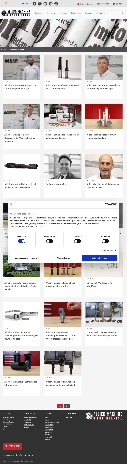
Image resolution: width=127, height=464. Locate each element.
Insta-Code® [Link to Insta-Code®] (27, 420)
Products (38, 13)
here (17, 227)
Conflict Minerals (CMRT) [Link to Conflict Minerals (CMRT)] (52, 422)
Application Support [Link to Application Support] (9, 417)
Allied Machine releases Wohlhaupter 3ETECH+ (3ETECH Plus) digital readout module (61, 335)
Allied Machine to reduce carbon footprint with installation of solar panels (20, 286)
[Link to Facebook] (16, 455)
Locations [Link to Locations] (47, 434)
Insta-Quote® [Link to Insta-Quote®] (28, 422)
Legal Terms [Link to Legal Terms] (48, 432)
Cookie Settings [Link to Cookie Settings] (49, 427)
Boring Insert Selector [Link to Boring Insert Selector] (30, 417)
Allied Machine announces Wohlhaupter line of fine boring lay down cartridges (21, 335)
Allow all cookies (99, 258)
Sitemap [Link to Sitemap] (47, 439)
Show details (107, 250)
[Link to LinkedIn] (28, 455)
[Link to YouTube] (24, 455)
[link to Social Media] (34, 3)
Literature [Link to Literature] (69, 417)
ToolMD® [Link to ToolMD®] (26, 427)
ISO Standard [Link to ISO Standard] (49, 430)
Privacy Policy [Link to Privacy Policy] (49, 437)
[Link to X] (32, 455)
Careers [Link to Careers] (47, 420)
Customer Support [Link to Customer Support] (8, 422)
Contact (63, 13)
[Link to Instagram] (20, 455)
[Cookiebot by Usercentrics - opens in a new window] (106, 205)
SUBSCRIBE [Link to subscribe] (12, 446)
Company (51, 13)
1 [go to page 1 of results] (60, 406)
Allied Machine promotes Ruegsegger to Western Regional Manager (19, 138)
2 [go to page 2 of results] (66, 406)
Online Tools (76, 13)
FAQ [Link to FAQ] (4, 429)
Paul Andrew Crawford (56, 184)
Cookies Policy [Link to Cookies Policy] (49, 425)
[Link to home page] (15, 13)
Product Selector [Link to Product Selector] (29, 425)
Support (88, 13)
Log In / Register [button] (87, 4)
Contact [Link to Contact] (5, 426)
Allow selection (63, 258)
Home (3, 49)
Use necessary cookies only (27, 258)
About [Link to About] (46, 417)
